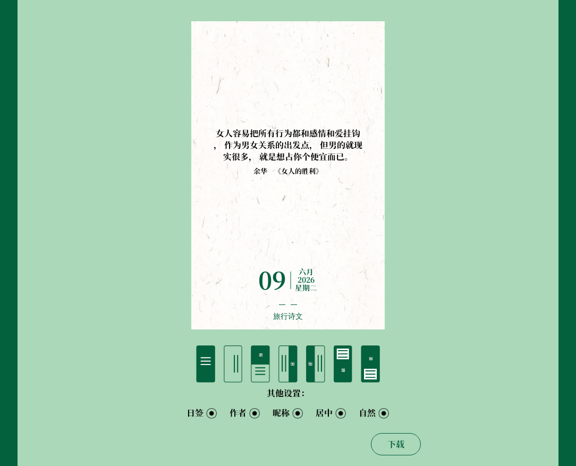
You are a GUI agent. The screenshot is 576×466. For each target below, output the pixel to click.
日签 (195, 413)
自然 (367, 413)
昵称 (281, 413)
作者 (238, 413)
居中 (324, 413)
